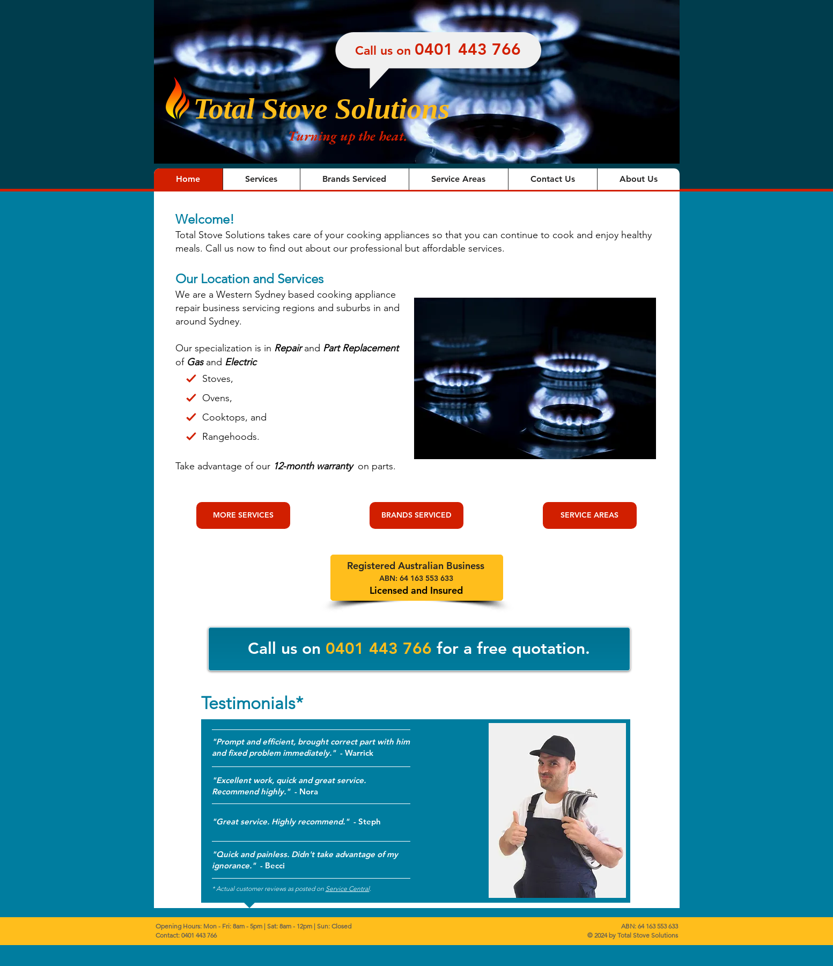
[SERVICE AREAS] (590, 515)
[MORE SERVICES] (243, 515)
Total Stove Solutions (322, 108)
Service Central (348, 888)
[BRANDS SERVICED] (416, 515)
